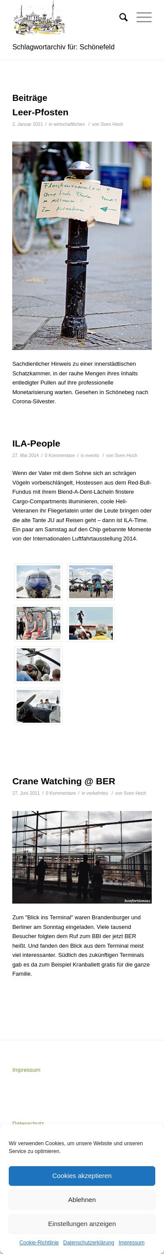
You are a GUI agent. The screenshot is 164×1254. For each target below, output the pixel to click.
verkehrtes (97, 793)
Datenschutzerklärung (88, 1243)
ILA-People (36, 443)
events (92, 455)
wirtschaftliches (69, 124)
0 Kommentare (60, 455)
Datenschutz (28, 1123)
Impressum (131, 1243)
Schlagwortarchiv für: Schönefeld (63, 47)
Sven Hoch (112, 124)
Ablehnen (82, 1199)
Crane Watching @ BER (63, 781)
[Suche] (119, 17)
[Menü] (140, 17)
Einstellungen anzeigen (82, 1223)
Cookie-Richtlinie (39, 1243)
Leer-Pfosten (40, 112)
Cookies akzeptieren (82, 1175)
